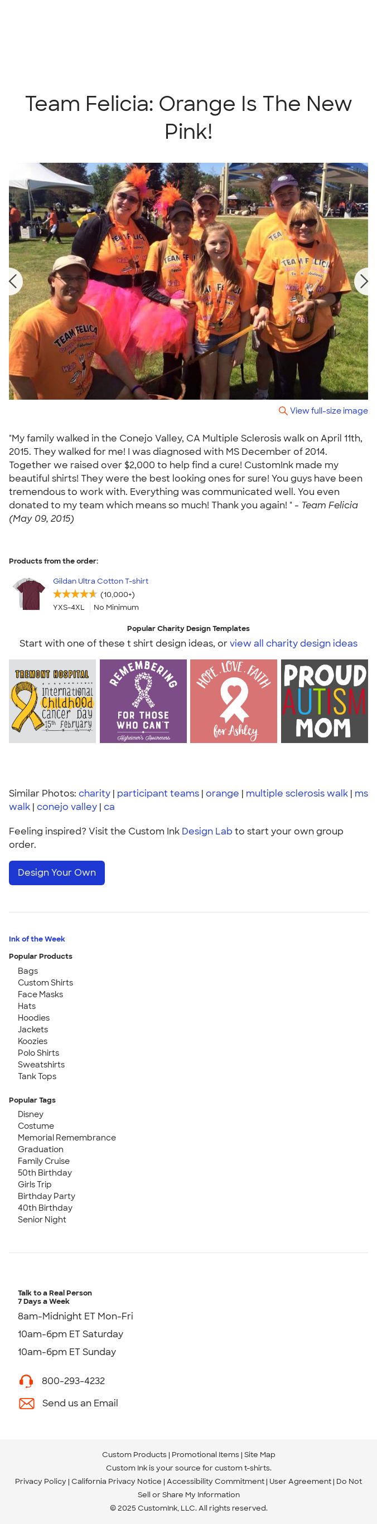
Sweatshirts (41, 1065)
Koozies (32, 1041)
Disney (31, 1114)
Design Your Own (57, 873)
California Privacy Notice (116, 1481)
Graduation (41, 1149)
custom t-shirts (242, 1468)
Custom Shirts (45, 983)
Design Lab (207, 831)
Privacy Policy (40, 1481)
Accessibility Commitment (215, 1481)
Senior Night (42, 1220)
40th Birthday (45, 1208)
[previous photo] (12, 281)
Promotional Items (205, 1454)
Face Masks (40, 994)
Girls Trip (35, 1185)
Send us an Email (80, 1403)
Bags (28, 971)
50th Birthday (45, 1173)
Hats (27, 1006)
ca (109, 807)
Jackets (33, 1030)
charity (94, 793)
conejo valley (67, 807)
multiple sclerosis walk (297, 793)
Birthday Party (46, 1196)
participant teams (158, 793)
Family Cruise (44, 1161)
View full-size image (329, 410)
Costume (36, 1126)
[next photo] (364, 281)
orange (222, 793)
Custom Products (134, 1454)
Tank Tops (37, 1076)
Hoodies (34, 1018)
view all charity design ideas (293, 643)
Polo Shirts (38, 1053)
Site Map (260, 1454)
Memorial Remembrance (67, 1138)
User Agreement (300, 1481)
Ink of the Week (37, 939)
